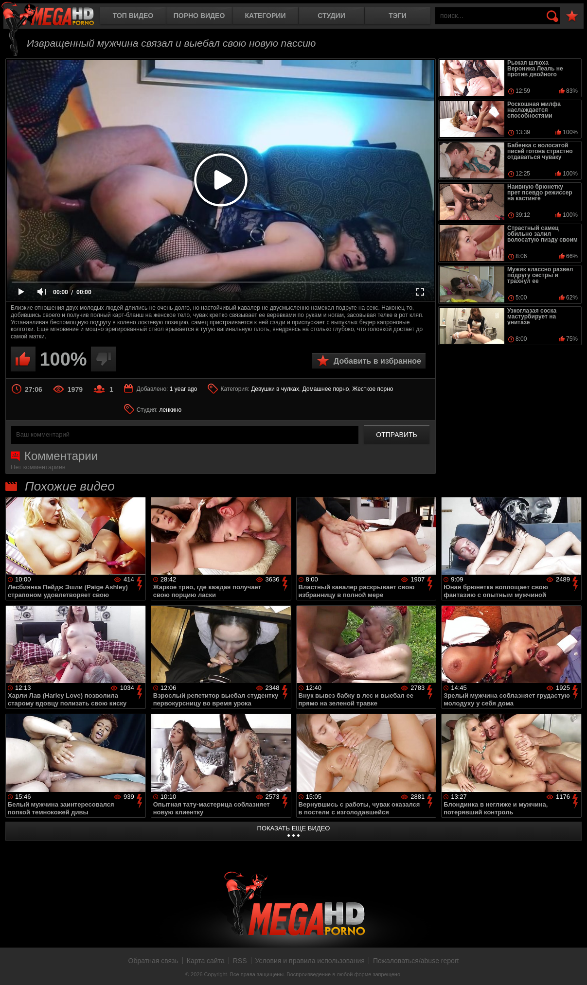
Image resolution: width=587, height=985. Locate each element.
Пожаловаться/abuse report (416, 961)
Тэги (398, 15)
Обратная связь (153, 961)
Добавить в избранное (377, 361)
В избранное (572, 16)
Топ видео (133, 15)
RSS (240, 961)
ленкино (171, 409)
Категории (265, 15)
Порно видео (199, 15)
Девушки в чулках (275, 389)
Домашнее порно (325, 389)
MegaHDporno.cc (55, 16)
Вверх (572, 967)
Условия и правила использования (310, 961)
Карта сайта (206, 961)
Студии (331, 15)
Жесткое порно (372, 389)
